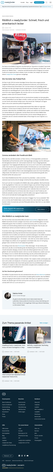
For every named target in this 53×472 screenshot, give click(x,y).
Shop (27, 2)
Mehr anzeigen (44, 323)
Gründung (11, 6)
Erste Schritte (5, 431)
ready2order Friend (11, 74)
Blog (3, 435)
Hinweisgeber (38, 440)
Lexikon (4, 438)
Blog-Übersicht (5, 6)
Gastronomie (21, 402)
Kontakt (22, 2)
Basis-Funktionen (6, 402)
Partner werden (39, 435)
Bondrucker (38, 416)
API (19, 438)
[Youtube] (27, 456)
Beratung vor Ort (22, 433)
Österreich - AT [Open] (8, 455)
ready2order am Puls (23, 442)
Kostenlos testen (39, 2)
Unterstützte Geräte (40, 419)
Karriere (37, 431)
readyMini (37, 412)
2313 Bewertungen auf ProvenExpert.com (16, 467)
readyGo (37, 407)
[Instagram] (22, 456)
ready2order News (7, 442)
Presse (36, 438)
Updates (4, 440)
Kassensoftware (33, 220)
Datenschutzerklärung (17, 460)
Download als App (23, 435)
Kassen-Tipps (39, 6)
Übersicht (37, 402)
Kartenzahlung (6, 407)
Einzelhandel (21, 404)
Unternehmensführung (18, 6)
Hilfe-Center (5, 428)
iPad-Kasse (37, 414)
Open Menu (50, 2)
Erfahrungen (21, 412)
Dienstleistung (22, 407)
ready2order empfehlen (24, 440)
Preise (3, 416)
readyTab (37, 404)
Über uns (37, 428)
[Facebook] (25, 456)
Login (31, 2)
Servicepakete (5, 433)
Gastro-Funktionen (7, 404)
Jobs (36, 433)
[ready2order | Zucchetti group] (13, 465)
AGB (3, 460)
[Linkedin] (19, 456)
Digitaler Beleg (6, 409)
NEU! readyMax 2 (39, 409)
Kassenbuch (5, 412)
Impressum (8, 460)
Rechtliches (33, 6)
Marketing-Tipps (27, 6)
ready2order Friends (46, 6)
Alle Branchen (22, 409)
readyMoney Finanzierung (9, 445)
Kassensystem (21, 246)
